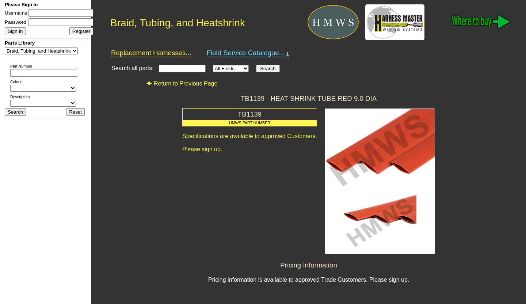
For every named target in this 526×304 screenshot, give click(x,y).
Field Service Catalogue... (249, 53)
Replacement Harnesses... (151, 53)
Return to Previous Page (181, 83)
